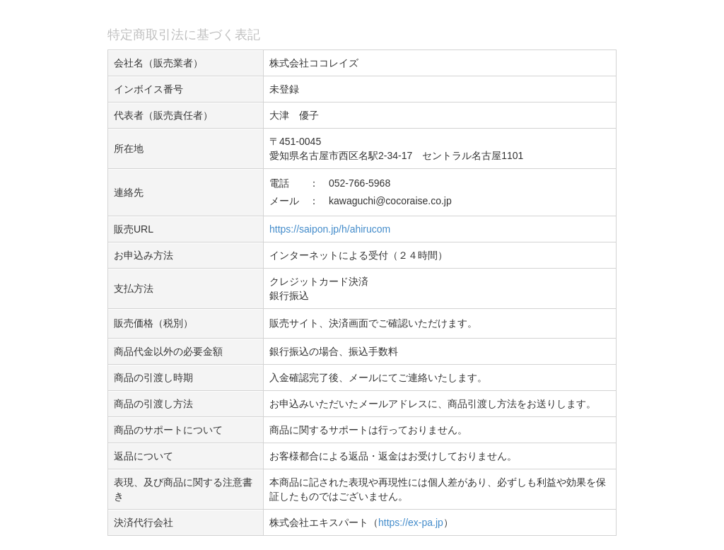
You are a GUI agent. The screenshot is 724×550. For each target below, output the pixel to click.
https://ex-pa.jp (410, 522)
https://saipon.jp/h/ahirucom (329, 229)
